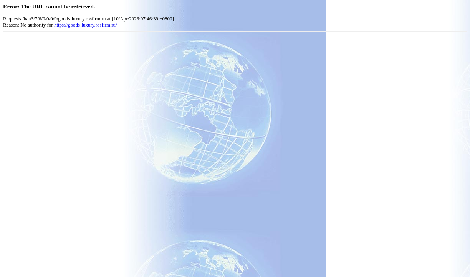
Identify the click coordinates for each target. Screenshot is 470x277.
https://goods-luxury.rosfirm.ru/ (85, 25)
